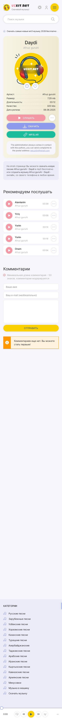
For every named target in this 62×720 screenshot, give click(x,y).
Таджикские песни (19, 650)
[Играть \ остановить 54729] (9, 203)
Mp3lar (34, 134)
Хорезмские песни (19, 629)
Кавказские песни (19, 672)
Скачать (33, 126)
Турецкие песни (18, 640)
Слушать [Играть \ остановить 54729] (28, 118)
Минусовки (15, 682)
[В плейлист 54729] (52, 118)
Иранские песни (18, 661)
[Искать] (53, 19)
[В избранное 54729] (35, 86)
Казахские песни (18, 634)
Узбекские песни (18, 624)
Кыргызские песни (19, 666)
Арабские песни (18, 656)
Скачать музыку (18, 693)
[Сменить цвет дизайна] (39, 7)
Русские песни (17, 613)
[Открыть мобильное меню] (54, 7)
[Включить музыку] (31, 714)
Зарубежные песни (20, 618)
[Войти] (46, 7)
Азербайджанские (19, 645)
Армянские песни (19, 677)
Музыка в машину (19, 688)
